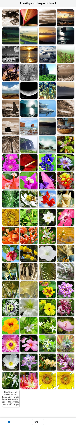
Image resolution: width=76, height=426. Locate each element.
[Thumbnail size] (10, 421)
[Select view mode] (38, 422)
